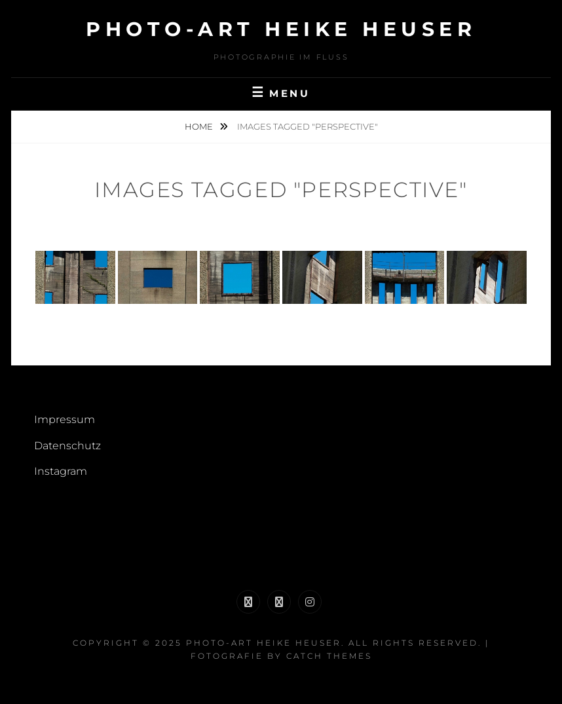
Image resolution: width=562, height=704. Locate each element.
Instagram (60, 471)
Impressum (64, 419)
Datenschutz (67, 445)
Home (200, 126)
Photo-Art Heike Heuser (281, 29)
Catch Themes (329, 656)
